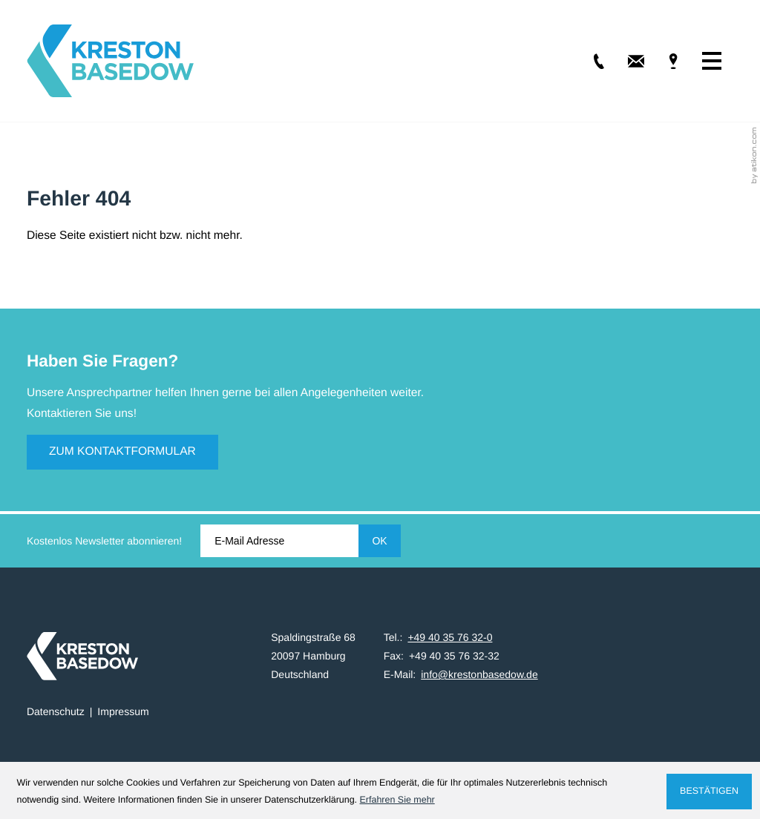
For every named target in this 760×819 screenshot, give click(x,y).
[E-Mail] (279, 540)
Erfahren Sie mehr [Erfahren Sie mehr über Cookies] (397, 800)
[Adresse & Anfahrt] (662, 61)
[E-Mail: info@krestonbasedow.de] (625, 61)
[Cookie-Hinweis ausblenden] (708, 791)
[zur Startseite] (110, 60)
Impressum (122, 711)
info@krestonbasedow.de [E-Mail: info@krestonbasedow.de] (479, 674)
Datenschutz (56, 711)
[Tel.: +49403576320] (588, 61)
